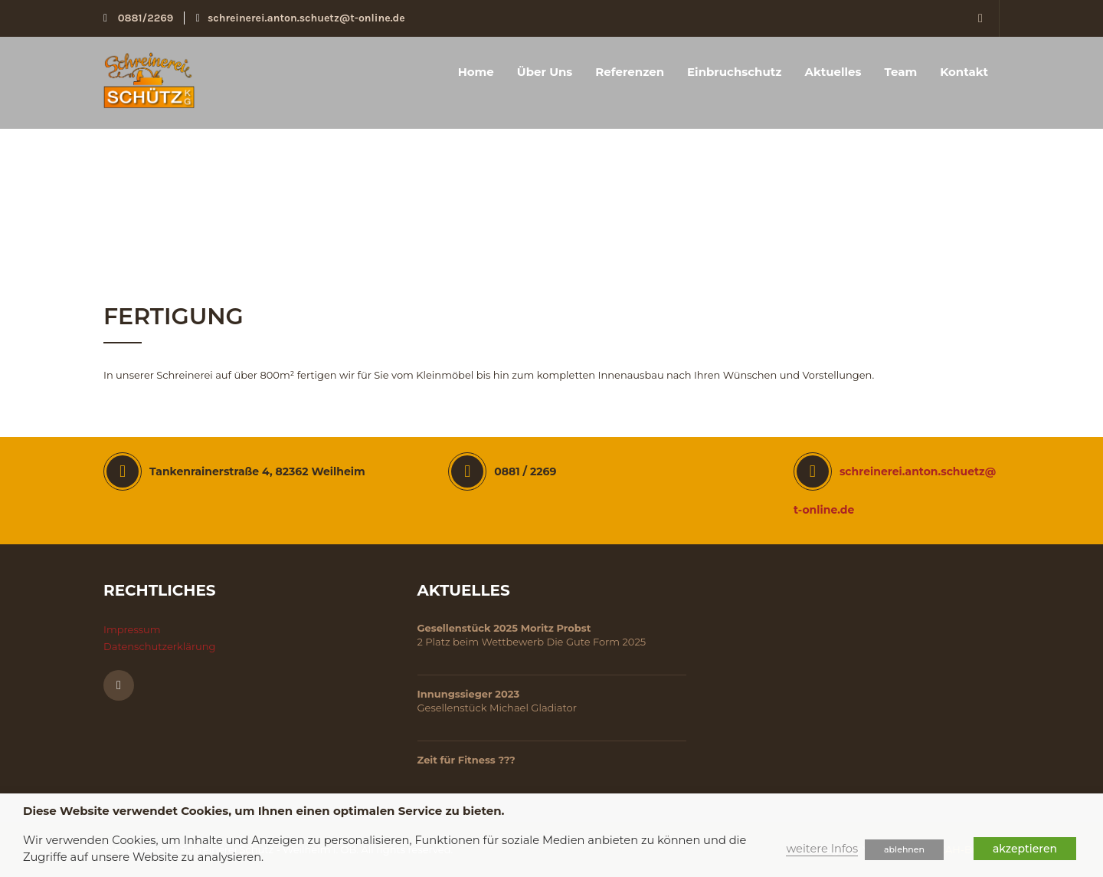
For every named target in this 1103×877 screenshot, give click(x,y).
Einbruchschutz (734, 71)
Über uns (545, 71)
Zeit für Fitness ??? (466, 760)
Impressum (132, 629)
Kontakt (964, 71)
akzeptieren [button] (1025, 849)
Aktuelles (832, 71)
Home (476, 71)
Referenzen (629, 71)
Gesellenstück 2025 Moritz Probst (504, 628)
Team (900, 71)
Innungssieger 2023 (468, 694)
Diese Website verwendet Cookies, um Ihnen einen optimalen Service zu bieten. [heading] (263, 810)
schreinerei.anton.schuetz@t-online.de (300, 18)
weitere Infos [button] (822, 849)
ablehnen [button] (904, 849)
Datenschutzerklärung (159, 646)
